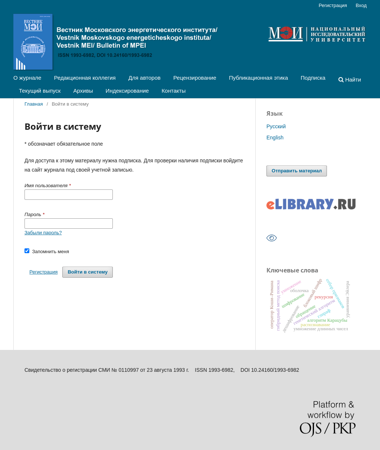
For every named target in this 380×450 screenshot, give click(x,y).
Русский (276, 126)
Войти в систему (88, 272)
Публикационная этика (258, 78)
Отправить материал (297, 170)
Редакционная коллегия (85, 78)
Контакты (173, 90)
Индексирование (127, 90)
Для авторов (144, 78)
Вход (361, 5)
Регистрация (333, 5)
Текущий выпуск (39, 90)
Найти (349, 79)
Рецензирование (194, 78)
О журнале (27, 78)
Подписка (313, 78)
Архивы (83, 90)
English (275, 137)
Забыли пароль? (43, 232)
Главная (33, 104)
